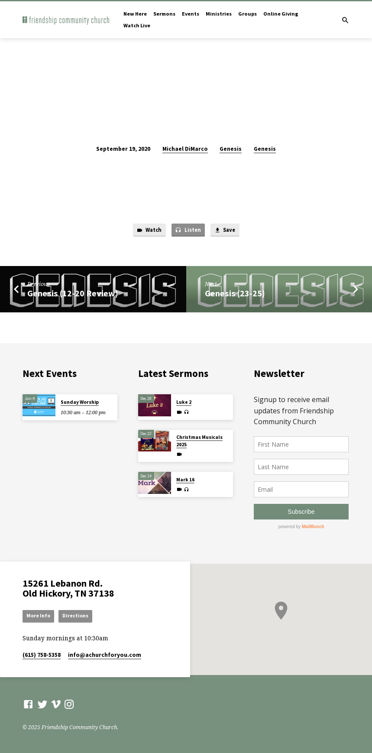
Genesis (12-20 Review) (72, 293)
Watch (147, 231)
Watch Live (136, 25)
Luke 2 (183, 402)
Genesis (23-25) (235, 293)
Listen (188, 231)
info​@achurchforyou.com (104, 655)
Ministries (219, 13)
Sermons (164, 13)
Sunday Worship (80, 402)
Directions (78, 615)
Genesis (231, 149)
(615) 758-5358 (42, 655)
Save (226, 231)
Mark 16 (185, 479)
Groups (247, 13)
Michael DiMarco (185, 149)
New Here (135, 13)
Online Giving (280, 13)
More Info (39, 615)
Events (190, 13)
